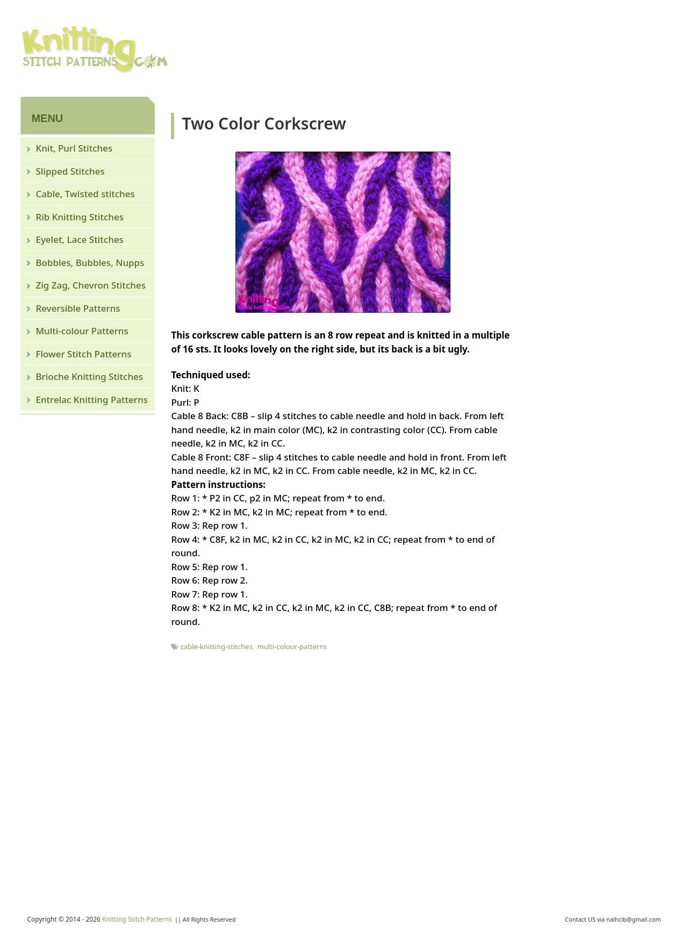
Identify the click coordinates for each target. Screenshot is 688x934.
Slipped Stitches (69, 171)
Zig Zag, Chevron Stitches (90, 285)
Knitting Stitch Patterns (137, 919)
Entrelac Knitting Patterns (91, 399)
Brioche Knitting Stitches (89, 376)
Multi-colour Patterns (81, 331)
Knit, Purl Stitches (73, 148)
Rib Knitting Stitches (79, 217)
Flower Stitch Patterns (83, 354)
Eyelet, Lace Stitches (79, 239)
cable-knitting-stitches (216, 646)
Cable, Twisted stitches (84, 194)
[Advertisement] (472, 47)
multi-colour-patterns (292, 646)
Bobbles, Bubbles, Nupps (89, 262)
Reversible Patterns (77, 308)
